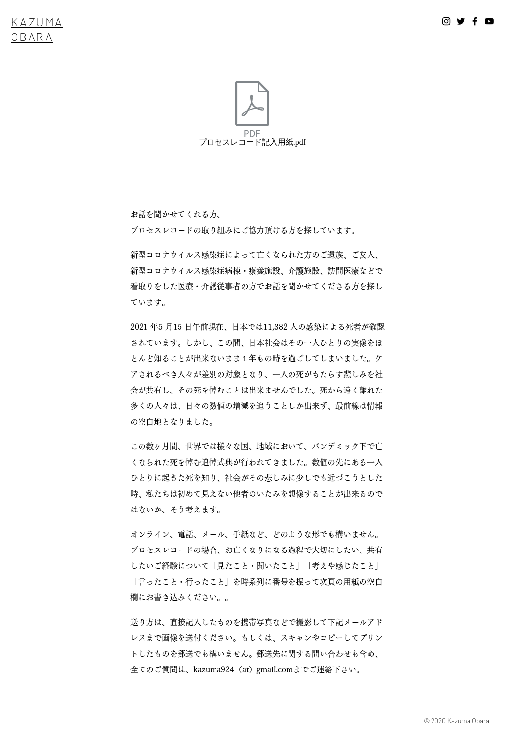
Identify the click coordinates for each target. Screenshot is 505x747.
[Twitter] (460, 21)
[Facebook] (474, 21)
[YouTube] (489, 21)
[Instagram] (446, 21)
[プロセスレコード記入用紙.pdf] (252, 115)
